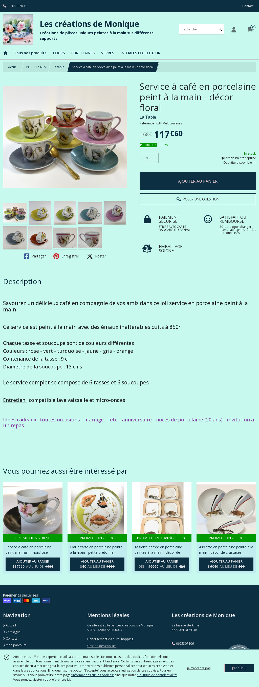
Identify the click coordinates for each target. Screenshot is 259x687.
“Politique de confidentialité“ (157, 675)
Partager (35, 256)
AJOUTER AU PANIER (198, 181)
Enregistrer (66, 256)
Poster (96, 256)
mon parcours (14, 645)
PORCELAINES (36, 67)
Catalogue (11, 632)
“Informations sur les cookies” (92, 675)
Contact (247, 6)
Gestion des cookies (101, 646)
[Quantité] (149, 158)
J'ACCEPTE (239, 668)
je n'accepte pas (198, 668)
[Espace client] (234, 29)
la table (59, 67)
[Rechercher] (220, 29)
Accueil (13, 67)
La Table (148, 117)
